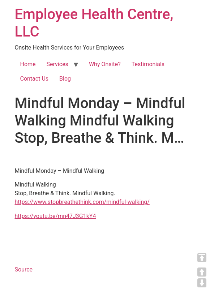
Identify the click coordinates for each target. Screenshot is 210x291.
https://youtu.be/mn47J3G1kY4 (55, 216)
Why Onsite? (105, 64)
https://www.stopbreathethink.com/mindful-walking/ (82, 201)
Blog (65, 78)
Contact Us (34, 78)
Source (24, 269)
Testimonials (148, 64)
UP (201, 272)
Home (28, 64)
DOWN (201, 282)
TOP (201, 257)
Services (57, 64)
